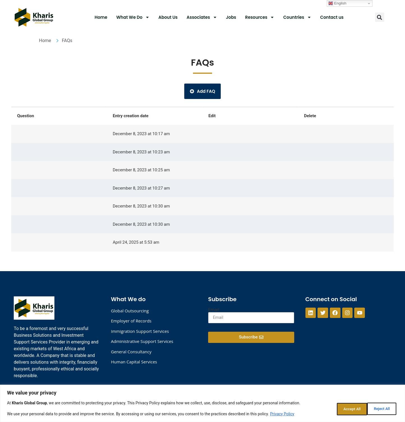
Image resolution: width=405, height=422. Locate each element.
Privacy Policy (282, 414)
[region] (202, 403)
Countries (297, 17)
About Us (168, 17)
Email (213, 310)
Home (101, 17)
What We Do (132, 17)
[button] (379, 17)
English (337, 3)
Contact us (332, 17)
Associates (202, 17)
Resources (259, 17)
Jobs (231, 17)
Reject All (345, 408)
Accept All (381, 408)
